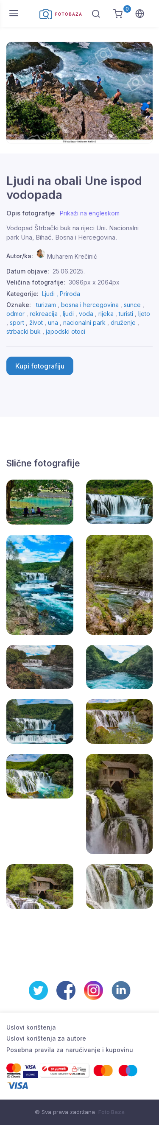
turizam (46, 304)
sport (17, 322)
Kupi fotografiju (39, 366)
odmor (15, 313)
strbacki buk (23, 331)
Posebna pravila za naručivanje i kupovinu (69, 1049)
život (36, 322)
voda (86, 313)
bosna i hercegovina (90, 304)
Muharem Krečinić (72, 256)
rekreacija (44, 313)
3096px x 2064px (94, 282)
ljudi (68, 313)
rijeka (106, 313)
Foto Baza (111, 1111)
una (53, 322)
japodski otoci (65, 331)
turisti (126, 313)
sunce (132, 304)
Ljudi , (51, 293)
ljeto (144, 313)
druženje (123, 322)
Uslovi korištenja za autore (46, 1038)
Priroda (70, 293)
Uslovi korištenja (31, 1027)
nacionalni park (84, 322)
